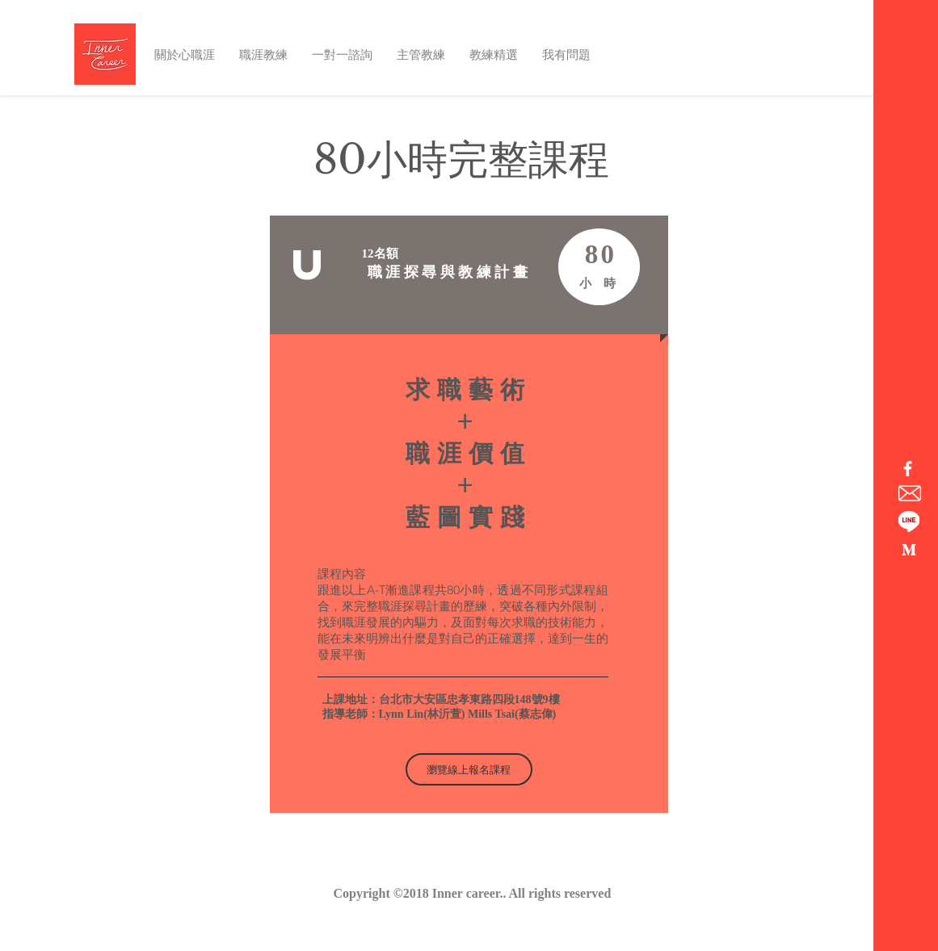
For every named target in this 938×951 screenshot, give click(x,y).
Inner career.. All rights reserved (522, 893)
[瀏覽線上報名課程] (469, 769)
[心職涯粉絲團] (908, 469)
